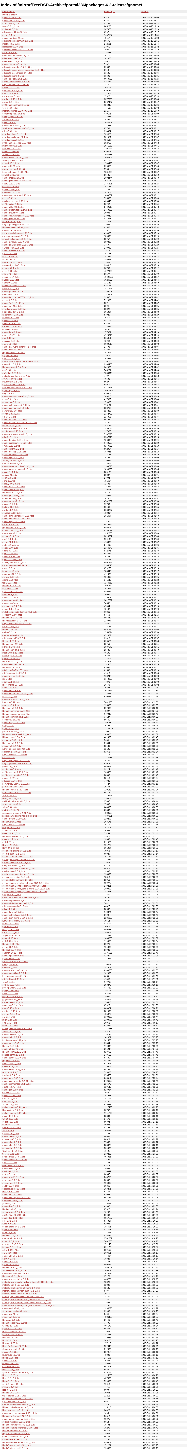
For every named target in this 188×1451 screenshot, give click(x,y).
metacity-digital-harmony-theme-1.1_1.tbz (21, 1291)
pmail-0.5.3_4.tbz (10, 994)
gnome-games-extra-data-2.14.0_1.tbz (19, 423)
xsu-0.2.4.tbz (8, 1130)
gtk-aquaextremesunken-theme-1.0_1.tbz (20, 897)
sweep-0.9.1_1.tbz (10, 930)
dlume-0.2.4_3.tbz (10, 947)
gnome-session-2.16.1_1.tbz (15, 157)
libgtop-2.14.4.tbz (10, 1358)
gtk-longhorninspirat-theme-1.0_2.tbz (18, 860)
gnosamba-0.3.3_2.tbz (12, 1136)
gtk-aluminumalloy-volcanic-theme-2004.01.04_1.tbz (25, 883)
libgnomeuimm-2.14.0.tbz (13, 353)
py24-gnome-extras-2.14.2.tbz (15, 105)
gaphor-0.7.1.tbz (9, 283)
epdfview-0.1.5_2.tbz (11, 810)
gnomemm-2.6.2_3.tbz (12, 306)
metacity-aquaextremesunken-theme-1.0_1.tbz (23, 1297)
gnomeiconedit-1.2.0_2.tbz (14, 1058)
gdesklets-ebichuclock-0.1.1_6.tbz (17, 50)
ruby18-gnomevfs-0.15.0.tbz (14, 673)
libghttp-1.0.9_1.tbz (11, 1393)
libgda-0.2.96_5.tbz (11, 1061)
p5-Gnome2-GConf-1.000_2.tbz (16, 793)
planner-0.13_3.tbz (10, 536)
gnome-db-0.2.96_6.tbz (12, 1049)
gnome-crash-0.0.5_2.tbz (13, 1043)
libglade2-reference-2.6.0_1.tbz (16, 1434)
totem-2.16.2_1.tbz (10, 163)
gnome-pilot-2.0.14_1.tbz (13, 219)
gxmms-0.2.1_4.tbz (11, 268)
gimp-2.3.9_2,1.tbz (10, 729)
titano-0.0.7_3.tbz (10, 1026)
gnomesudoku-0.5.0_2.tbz (14, 125)
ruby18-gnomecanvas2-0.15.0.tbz (17, 763)
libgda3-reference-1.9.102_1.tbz (16, 1445)
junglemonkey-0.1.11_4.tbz (14, 1040)
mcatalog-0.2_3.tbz (11, 44)
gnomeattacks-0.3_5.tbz (13, 600)
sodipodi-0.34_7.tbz (11, 828)
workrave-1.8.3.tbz (10, 187)
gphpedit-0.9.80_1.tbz (12, 560)
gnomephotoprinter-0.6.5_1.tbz (16, 519)
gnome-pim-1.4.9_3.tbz (12, 1090)
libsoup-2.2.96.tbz (10, 1343)
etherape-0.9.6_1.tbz (11, 498)
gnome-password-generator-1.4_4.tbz (19, 347)
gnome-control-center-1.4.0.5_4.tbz (18, 1081)
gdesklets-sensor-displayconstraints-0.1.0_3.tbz (23, 70)
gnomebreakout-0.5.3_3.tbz (14, 420)
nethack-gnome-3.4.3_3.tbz (14, 1107)
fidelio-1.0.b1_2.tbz (10, 1154)
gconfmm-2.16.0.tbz (11, 720)
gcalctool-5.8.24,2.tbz (12, 513)
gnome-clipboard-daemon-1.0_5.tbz (18, 903)
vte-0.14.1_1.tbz (9, 696)
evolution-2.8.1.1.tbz (11, 149)
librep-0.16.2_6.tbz (10, 1381)
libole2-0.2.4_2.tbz (10, 1369)
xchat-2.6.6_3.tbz (10, 807)
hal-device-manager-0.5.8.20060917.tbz (20, 361)
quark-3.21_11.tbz (10, 682)
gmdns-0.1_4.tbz (9, 1361)
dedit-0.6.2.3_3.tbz (10, 1186)
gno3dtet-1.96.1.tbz (11, 557)
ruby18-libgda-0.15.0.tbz (13, 979)
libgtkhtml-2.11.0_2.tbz (12, 661)
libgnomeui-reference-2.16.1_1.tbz (17, 1399)
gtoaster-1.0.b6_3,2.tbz (12, 1244)
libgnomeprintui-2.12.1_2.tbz (15, 790)
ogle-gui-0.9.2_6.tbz (11, 833)
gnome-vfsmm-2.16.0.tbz (13, 664)
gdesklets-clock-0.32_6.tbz (14, 58)
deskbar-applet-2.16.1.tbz (13, 114)
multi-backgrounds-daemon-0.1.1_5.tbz (19, 612)
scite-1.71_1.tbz (9, 1221)
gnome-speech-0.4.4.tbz (13, 956)
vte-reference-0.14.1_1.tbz (14, 1396)
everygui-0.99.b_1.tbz (12, 379)
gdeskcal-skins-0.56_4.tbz (14, 752)
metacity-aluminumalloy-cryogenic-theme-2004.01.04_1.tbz (28, 1305)
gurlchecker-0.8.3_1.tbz (12, 463)
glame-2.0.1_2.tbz (10, 542)
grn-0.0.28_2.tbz (9, 1098)
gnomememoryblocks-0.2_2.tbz (16, 1198)
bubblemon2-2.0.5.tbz (12, 262)
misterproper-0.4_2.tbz (12, 1183)
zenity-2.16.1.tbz (9, 795)
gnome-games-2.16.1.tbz (13, 501)
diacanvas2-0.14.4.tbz (12, 326)
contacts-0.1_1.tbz (10, 318)
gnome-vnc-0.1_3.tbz (11, 1168)
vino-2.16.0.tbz (9, 259)
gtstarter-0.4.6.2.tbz (11, 96)
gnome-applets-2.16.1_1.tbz (14, 79)
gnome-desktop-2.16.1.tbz (14, 452)
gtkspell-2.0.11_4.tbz (11, 894)
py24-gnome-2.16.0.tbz (12, 431)
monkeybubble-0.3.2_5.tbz (14, 562)
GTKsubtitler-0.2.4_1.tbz (13, 1166)
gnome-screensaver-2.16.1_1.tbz (17, 443)
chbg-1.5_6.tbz (9, 1232)
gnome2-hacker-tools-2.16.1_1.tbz (17, 245)
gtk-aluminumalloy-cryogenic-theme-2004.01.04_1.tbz (26, 889)
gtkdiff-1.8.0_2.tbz (10, 1122)
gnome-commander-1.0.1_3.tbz (16, 1084)
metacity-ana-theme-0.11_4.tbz (16, 376)
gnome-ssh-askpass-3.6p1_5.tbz (17, 915)
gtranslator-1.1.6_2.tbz (12, 592)
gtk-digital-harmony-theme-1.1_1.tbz (18, 874)
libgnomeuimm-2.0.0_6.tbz (14, 367)
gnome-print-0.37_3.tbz (12, 1078)
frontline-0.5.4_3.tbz (11, 1075)
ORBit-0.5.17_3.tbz (11, 1367)
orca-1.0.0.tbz (8, 338)
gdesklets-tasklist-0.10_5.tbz (15, 32)
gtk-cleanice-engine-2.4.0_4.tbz (16, 877)
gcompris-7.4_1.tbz (11, 277)
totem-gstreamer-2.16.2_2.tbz (15, 172)
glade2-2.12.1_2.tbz (11, 184)
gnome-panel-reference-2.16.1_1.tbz (18, 1419)
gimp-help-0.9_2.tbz (11, 391)
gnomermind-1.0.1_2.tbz (13, 1177)
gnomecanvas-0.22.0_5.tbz (14, 1160)
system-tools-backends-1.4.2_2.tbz (18, 1372)
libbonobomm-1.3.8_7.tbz (13, 737)
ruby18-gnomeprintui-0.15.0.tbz (16, 749)
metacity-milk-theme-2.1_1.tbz (15, 1285)
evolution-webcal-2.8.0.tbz (14, 309)
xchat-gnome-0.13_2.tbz (13, 460)
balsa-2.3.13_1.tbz (10, 288)
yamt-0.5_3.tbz (9, 1203)
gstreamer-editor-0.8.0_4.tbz (15, 455)
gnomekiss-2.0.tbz (10, 603)
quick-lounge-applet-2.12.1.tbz (15, 236)
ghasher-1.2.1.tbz (10, 839)
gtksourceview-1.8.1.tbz (13, 635)
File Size (108, 12)
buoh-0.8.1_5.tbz (10, 594)
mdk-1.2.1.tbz (8, 842)
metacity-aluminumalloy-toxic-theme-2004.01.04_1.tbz (26, 1302)
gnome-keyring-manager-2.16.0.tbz (18, 516)
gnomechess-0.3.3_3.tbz (13, 1034)
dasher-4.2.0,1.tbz (10, 524)
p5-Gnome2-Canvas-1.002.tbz (15, 784)
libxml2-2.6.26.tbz (10, 1375)
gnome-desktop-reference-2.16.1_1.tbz (19, 1413)
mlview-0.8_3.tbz (10, 300)
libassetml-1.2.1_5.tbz (12, 1276)
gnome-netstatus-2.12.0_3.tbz (15, 242)
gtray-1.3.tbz (8, 725)
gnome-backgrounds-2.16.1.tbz (16, 1273)
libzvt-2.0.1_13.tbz (10, 848)
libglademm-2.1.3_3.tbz (12, 743)
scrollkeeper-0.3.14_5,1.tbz (14, 1270)
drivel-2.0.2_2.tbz (10, 131)
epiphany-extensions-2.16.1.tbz (16, 82)
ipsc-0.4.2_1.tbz (9, 1390)
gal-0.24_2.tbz (8, 1017)
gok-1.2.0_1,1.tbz (10, 539)
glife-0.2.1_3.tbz (9, 1023)
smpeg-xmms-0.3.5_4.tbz (13, 1212)
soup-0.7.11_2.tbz (10, 1364)
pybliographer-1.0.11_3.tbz (14, 988)
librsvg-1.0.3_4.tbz (10, 1192)
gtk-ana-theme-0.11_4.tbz (13, 385)
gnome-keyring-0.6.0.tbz (13, 912)
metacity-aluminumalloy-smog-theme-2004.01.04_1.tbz (27, 1299)
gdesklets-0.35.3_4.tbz (12, 90)
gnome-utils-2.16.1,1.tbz (13, 207)
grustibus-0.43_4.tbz (11, 1087)
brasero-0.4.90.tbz (10, 152)
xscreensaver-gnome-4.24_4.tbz (16, 813)
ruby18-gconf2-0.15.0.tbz (13, 825)
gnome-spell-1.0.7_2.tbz (13, 457)
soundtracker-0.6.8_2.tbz (13, 1227)
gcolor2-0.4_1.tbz (10, 927)
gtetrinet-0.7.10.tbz (10, 545)
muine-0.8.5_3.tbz (10, 29)
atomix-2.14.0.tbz (10, 580)
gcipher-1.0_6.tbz (10, 356)
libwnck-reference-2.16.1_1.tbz (16, 1410)
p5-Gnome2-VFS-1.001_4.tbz (15, 670)
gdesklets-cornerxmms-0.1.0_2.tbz (17, 41)
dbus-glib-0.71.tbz (10, 964)
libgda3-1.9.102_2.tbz (12, 1267)
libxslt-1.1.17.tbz (9, 1340)
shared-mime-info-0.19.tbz (14, 1349)
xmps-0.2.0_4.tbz (10, 1104)
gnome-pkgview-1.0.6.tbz (13, 522)
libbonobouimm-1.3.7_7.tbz (14, 621)
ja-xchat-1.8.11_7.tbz (11, 1247)
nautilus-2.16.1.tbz (10, 280)
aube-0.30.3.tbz (9, 1224)
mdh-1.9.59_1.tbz (10, 941)
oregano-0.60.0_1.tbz (12, 574)
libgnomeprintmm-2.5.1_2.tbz (15, 717)
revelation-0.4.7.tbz (11, 87)
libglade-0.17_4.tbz (10, 1046)
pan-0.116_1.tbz (9, 766)
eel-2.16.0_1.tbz (9, 370)
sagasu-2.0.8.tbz (9, 475)
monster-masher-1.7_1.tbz (14, 286)
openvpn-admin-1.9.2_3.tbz (14, 169)
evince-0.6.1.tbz (9, 198)
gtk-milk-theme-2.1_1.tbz (13, 854)
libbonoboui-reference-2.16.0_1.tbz (18, 1407)
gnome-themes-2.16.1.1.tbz (14, 428)
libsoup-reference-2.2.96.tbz (14, 1431)
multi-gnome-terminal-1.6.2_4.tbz (17, 1029)
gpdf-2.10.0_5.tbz (10, 554)
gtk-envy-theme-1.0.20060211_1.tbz (18, 868)
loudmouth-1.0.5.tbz (11, 1355)
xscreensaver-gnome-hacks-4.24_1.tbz (19, 816)
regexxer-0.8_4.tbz (10, 705)
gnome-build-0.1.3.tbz (12, 332)
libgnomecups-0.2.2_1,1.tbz (14, 1323)
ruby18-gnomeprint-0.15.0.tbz (15, 906)
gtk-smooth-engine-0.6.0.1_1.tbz (16, 851)
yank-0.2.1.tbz (8, 982)
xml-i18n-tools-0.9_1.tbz (13, 1384)
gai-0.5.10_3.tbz (9, 254)
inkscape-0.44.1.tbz (11, 702)
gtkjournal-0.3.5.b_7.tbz (12, 740)
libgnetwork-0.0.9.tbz (11, 822)
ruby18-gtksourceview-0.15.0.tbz (16, 624)
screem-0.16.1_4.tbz (11, 425)
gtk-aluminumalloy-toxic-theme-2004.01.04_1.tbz (24, 886)
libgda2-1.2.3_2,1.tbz (11, 1235)
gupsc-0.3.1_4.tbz (10, 1101)
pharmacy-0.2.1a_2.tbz (12, 1005)
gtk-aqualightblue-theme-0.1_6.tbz (17, 880)
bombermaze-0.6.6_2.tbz (13, 1157)
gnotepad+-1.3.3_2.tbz (12, 1256)
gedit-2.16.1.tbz (9, 123)
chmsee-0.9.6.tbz (10, 329)
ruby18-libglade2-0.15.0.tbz (14, 755)
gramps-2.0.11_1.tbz (11, 335)
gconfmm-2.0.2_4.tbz (11, 746)
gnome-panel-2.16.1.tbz (13, 291)
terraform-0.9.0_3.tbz (11, 1072)
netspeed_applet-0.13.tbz (13, 265)
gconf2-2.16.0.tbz (10, 938)
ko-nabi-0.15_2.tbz (10, 924)
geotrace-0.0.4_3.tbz (11, 1096)
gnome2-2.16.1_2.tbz (11, 18)
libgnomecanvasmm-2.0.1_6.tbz (16, 734)
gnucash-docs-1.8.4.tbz (12, 1238)
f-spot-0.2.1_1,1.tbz (11, 26)
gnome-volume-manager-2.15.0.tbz (18, 216)
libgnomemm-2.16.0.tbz (12, 644)
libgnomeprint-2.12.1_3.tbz (14, 1052)
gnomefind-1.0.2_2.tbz (12, 1037)
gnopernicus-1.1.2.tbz (12, 533)
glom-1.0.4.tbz (8, 35)
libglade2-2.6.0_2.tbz (11, 950)
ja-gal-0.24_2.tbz (9, 1020)
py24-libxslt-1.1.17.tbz (12, 1329)
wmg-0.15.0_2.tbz (10, 1119)
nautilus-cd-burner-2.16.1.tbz (15, 201)
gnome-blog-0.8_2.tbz (12, 350)
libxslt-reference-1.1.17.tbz (14, 1332)
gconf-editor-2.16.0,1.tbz (13, 490)
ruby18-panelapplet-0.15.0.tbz (15, 224)
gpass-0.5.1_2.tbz (10, 504)
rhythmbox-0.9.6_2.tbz (12, 146)
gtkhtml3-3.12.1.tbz (11, 414)
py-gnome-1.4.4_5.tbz (12, 999)
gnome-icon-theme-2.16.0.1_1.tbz (17, 918)
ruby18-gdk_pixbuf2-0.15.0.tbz (16, 921)
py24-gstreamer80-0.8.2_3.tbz (15, 775)
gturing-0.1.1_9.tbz (10, 609)
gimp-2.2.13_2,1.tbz (11, 446)
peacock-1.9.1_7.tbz (11, 324)
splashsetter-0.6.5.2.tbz (12, 315)
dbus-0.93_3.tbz (9, 967)
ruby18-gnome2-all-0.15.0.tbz (15, 85)
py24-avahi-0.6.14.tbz (12, 769)
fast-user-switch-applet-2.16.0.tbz (17, 233)
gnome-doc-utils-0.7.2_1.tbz (14, 973)
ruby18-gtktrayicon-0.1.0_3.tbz (16, 761)
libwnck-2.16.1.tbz (10, 845)
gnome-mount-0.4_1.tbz (13, 213)
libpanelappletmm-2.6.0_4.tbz (15, 227)
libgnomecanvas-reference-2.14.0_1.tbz (20, 1428)
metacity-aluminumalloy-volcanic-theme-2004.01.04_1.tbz (28, 1282)
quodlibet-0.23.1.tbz (11, 659)
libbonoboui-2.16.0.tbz (12, 629)
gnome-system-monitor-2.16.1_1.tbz (18, 466)
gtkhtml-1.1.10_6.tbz (11, 1011)
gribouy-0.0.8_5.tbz (11, 484)
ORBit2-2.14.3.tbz (10, 1326)
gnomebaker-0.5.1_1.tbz (13, 449)
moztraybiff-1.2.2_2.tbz (12, 653)
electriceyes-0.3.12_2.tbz (13, 1189)
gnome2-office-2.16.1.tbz (13, 303)
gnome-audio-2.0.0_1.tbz (13, 1308)
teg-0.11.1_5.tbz (9, 583)
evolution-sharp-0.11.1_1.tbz (15, 134)
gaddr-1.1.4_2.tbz (10, 1262)
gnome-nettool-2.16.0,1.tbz (14, 819)
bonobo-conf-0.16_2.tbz (13, 1055)
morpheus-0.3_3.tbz (11, 1180)
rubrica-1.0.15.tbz (10, 597)
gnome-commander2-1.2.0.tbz (15, 408)
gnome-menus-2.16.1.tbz (13, 676)
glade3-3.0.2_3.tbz (10, 932)
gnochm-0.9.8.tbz (10, 93)
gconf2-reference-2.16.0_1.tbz (15, 1436)
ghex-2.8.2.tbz (8, 568)
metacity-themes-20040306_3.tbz (17, 111)
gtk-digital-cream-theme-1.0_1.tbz (17, 857)
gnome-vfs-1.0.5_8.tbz (12, 1145)
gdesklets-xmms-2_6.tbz (13, 76)
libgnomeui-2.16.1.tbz (12, 618)
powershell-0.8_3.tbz (11, 1128)
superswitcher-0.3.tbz (12, 804)
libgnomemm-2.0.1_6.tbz (13, 650)
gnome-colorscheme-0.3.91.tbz (16, 405)
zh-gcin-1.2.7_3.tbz (11, 155)
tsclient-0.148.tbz (10, 256)
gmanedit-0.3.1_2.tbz (11, 1206)
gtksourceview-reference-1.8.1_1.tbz (18, 1404)
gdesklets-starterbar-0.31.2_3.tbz (17, 67)
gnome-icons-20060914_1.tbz (15, 699)
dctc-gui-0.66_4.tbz (11, 985)
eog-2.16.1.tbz (8, 393)
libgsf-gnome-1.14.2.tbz (12, 685)
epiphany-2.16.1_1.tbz (12, 99)
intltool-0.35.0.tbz (10, 1387)
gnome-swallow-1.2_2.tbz (13, 251)
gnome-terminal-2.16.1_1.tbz (15, 440)
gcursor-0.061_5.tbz (11, 189)
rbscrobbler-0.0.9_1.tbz (12, 47)
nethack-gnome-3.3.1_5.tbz (14, 1113)
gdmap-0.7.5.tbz (9, 909)
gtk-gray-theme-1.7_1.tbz (13, 865)
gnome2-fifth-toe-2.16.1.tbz (14, 64)
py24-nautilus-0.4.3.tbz (12, 204)
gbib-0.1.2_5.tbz (9, 1163)
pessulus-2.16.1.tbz (11, 341)
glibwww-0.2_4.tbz (10, 1133)
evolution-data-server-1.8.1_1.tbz (17, 388)
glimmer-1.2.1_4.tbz (11, 1014)
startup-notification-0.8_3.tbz (15, 1311)
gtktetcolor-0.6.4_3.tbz (12, 606)
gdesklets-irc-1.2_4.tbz (12, 61)
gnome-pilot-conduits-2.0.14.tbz (16, 181)
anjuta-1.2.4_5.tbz (10, 510)
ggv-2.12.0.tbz (8, 481)
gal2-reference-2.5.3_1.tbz (14, 1401)
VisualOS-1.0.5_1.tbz (11, 1031)
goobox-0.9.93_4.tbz (11, 166)
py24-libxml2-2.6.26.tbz (12, 1335)
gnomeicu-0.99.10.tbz (12, 230)
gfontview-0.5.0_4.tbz (12, 1139)
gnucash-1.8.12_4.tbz (12, 953)
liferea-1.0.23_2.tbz (11, 641)
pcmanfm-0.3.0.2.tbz (11, 402)
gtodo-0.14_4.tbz (10, 688)
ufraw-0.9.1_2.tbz (10, 399)
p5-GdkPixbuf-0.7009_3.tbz (14, 1215)
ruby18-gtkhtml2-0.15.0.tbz (14, 638)
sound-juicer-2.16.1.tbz (12, 160)
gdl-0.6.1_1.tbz (9, 417)
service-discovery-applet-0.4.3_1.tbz (18, 128)
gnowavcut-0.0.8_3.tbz (12, 1200)
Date (143, 12)
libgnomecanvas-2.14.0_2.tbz (15, 836)
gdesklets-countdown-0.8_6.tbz (16, 55)
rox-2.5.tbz (7, 679)
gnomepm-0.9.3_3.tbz (12, 1195)
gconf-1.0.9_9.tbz (10, 1230)
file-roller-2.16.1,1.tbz (11, 222)
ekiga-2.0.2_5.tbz (10, 271)
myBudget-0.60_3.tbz (12, 373)
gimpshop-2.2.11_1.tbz (12, 530)
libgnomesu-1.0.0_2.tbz (12, 492)
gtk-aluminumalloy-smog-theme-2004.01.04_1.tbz (24, 892)
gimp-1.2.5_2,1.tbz (10, 1241)
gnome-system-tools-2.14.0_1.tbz (17, 210)
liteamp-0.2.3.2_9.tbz (11, 586)
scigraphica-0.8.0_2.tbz (12, 997)
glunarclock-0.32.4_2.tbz (13, 248)
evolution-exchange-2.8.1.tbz (15, 137)
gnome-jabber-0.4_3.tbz (13, 495)
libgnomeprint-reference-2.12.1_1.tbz (18, 1425)
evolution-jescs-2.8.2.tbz (13, 140)
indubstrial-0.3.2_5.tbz (12, 382)
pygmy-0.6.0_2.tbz (10, 991)
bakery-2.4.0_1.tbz (10, 626)
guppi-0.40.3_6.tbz (10, 1008)
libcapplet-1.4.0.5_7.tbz (12, 1110)
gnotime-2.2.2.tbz (10, 321)
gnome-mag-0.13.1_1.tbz (13, 723)
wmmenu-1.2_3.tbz (11, 1093)
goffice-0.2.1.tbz (9, 632)
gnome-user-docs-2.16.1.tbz (15, 970)
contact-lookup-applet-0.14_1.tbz (17, 239)
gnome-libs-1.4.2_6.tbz (12, 1218)
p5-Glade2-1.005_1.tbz (12, 787)
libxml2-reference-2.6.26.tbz (14, 1346)
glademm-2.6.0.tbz (10, 1265)
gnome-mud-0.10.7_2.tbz (13, 487)
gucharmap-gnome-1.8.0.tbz (15, 565)
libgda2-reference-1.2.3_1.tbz (15, 1448)
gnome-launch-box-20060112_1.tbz (18, 297)
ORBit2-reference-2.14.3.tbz (15, 1439)
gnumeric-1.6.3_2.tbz (11, 364)
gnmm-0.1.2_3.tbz (10, 1116)
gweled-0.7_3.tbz (10, 589)
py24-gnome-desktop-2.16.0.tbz (16, 143)
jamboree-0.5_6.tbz (11, 571)
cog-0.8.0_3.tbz (9, 478)
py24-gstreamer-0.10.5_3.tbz (15, 772)
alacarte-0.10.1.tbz (10, 119)
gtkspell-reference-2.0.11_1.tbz (16, 1422)
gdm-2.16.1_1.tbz (10, 437)
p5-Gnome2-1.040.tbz (12, 411)
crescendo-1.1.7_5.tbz (12, 1148)
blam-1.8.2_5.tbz (9, 53)
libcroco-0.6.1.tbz (10, 1337)
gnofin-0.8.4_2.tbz (10, 1171)
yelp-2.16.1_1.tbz (10, 108)
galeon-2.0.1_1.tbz (10, 102)
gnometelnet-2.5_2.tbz (12, 1142)
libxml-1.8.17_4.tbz (10, 1378)
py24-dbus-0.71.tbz (11, 959)
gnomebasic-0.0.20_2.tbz (13, 1069)
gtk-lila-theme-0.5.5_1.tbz (13, 871)
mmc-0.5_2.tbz (9, 1174)
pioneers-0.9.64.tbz (11, 647)
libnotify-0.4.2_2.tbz (11, 944)
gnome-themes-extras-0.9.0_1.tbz (17, 434)
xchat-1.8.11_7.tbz (10, 1250)
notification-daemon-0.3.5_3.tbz (16, 801)
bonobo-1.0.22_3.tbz (11, 1063)
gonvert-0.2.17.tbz (10, 778)
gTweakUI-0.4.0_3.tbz (12, 615)
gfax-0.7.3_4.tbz (9, 274)
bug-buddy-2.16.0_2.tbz (13, 312)
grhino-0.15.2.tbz (10, 551)
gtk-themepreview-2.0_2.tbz (14, 900)
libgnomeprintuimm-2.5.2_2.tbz (16, 711)
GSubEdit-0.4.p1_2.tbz (12, 1151)
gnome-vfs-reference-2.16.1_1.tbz (17, 693)
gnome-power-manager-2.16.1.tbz (17, 469)
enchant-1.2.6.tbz (10, 1352)
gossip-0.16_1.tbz (10, 472)
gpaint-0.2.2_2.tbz (10, 1066)
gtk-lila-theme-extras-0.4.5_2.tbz (16, 862)
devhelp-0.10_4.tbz (11, 577)
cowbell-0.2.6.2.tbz (10, 175)
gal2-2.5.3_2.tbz (9, 344)
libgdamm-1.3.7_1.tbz (12, 1209)
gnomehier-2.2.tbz (10, 1314)
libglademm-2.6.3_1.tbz (12, 708)
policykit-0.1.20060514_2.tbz (15, 962)
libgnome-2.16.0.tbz (11, 667)
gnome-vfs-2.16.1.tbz (11, 691)
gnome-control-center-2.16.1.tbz (16, 195)
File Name (7, 12)
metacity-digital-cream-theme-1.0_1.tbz (19, 1294)
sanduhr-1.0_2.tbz (10, 1125)
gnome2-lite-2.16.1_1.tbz (13, 20)
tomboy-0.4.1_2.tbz (11, 23)
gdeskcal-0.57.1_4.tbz (12, 781)
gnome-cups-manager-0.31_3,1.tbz (18, 396)
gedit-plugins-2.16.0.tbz (12, 117)
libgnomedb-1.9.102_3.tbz (14, 527)
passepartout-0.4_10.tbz (13, 731)
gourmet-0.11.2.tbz (10, 294)
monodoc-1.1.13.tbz (11, 1317)
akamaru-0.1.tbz (9, 830)
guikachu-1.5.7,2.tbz (11, 192)
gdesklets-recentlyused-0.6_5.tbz (17, 73)
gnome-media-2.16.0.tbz (13, 178)
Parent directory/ (9, 15)
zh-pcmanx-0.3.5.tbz (11, 935)
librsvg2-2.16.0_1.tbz (11, 798)
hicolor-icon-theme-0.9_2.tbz (15, 976)
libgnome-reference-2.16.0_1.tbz (16, 1416)
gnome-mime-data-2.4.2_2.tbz (15, 1279)
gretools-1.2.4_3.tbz (11, 358)
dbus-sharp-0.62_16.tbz (13, 38)
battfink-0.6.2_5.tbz (11, 507)
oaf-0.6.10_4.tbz (9, 1253)
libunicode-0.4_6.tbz (11, 1320)
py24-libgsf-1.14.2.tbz (12, 656)
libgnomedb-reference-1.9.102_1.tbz (18, 1442)
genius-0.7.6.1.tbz (10, 548)
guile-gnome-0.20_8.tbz (13, 1002)
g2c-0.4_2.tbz (8, 1259)
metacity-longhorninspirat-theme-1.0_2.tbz (21, 1288)
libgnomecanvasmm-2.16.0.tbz (16, 714)
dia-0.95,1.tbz (8, 758)
